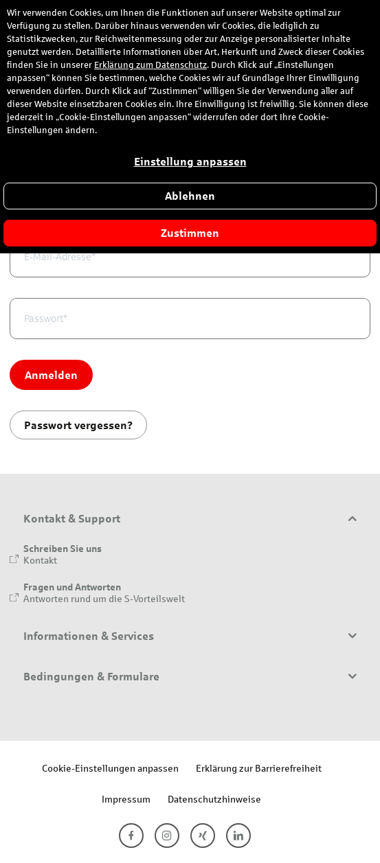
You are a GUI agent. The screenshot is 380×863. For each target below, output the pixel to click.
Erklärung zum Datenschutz (150, 65)
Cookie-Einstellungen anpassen (110, 768)
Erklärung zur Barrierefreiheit (259, 768)
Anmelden (51, 374)
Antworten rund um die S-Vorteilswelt (104, 598)
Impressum (126, 799)
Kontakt (40, 560)
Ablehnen (190, 196)
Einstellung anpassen (190, 162)
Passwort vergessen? (78, 424)
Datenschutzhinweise (214, 799)
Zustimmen (190, 233)
